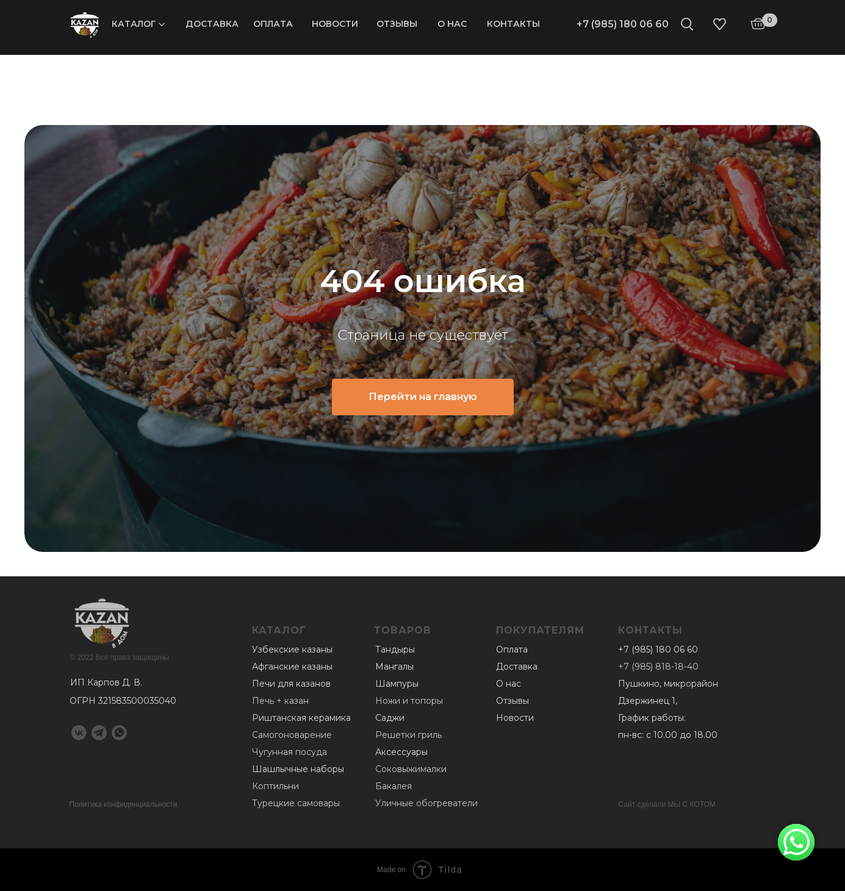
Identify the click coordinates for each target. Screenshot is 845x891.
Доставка (212, 23)
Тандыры (395, 649)
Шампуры (397, 683)
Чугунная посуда (289, 751)
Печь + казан (280, 700)
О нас (452, 23)
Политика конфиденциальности (124, 804)
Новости (335, 23)
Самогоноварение (292, 734)
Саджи (390, 717)
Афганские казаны (292, 666)
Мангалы (394, 666)
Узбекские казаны (292, 649)
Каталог (134, 23)
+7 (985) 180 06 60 (623, 24)
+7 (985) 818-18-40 (658, 666)
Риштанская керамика (301, 717)
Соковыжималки (411, 769)
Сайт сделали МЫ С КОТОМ (667, 804)
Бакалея (393, 786)
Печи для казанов (291, 683)
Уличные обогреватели (426, 803)
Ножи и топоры (409, 700)
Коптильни (275, 786)
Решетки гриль (408, 734)
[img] (85, 24)
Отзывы (396, 23)
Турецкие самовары (296, 803)
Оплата (273, 23)
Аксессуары (401, 751)
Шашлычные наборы (298, 769)
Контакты (513, 23)
